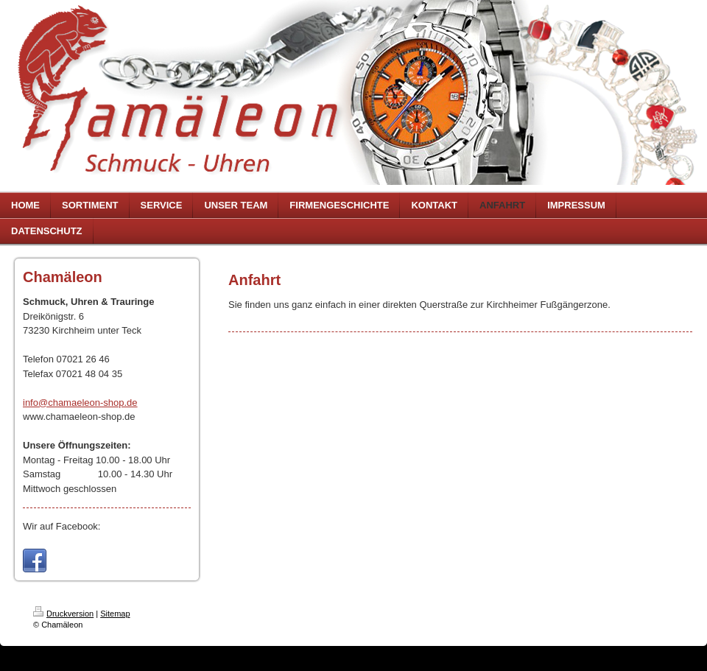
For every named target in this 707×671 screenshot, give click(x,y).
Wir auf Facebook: (62, 526)
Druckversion (63, 613)
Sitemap (115, 613)
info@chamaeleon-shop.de (80, 402)
